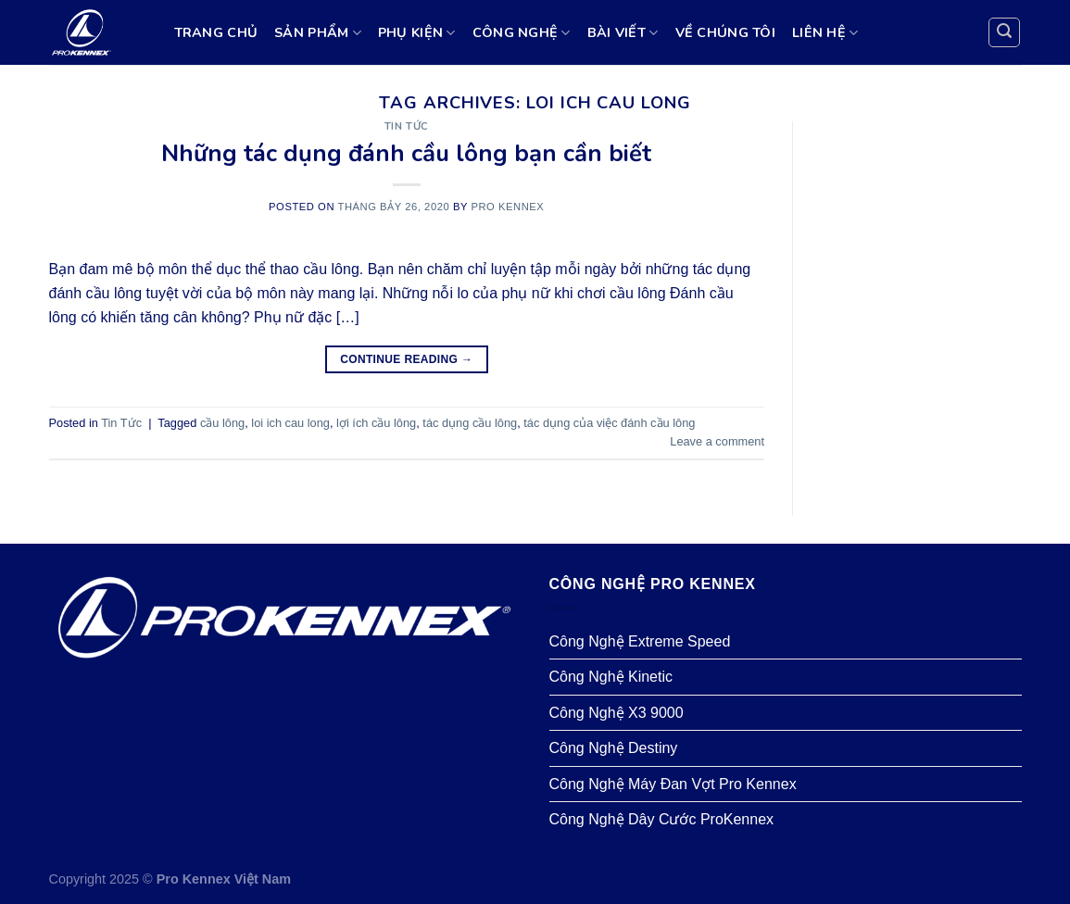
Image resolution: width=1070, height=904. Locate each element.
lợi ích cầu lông (376, 423)
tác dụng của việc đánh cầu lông (609, 423)
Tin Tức (406, 126)
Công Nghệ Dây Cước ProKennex (661, 819)
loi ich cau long (290, 423)
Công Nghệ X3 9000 (616, 713)
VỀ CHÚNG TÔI (725, 32)
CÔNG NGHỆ (521, 32)
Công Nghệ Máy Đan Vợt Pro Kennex (673, 784)
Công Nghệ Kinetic (611, 676)
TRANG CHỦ (216, 32)
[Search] (1004, 32)
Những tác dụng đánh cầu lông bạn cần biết (406, 153)
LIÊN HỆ (825, 32)
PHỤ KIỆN (417, 32)
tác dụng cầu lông (469, 423)
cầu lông (222, 423)
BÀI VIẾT (623, 32)
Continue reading (406, 360)
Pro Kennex (507, 206)
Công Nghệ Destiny (613, 748)
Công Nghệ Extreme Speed (640, 641)
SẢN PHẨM (317, 32)
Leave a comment (717, 441)
